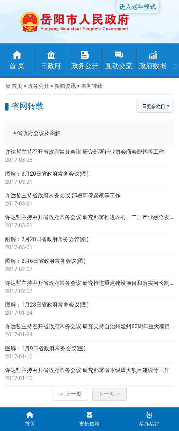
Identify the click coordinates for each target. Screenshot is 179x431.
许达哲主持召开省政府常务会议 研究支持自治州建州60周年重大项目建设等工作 (89, 331)
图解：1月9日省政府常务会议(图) (89, 353)
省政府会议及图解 (38, 133)
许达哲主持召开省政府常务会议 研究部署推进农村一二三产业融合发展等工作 (89, 222)
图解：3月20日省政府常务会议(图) (89, 178)
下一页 (109, 394)
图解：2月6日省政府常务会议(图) (89, 265)
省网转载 (92, 86)
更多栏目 (153, 106)
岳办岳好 (149, 418)
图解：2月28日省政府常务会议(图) (89, 244)
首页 (17, 86)
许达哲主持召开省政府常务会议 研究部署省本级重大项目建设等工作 (89, 375)
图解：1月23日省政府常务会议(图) (89, 309)
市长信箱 (90, 418)
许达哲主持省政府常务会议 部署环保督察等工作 (89, 200)
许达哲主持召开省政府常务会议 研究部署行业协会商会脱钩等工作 (89, 156)
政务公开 (38, 86)
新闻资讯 (65, 86)
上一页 (70, 394)
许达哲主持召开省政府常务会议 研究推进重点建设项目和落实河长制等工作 (89, 287)
